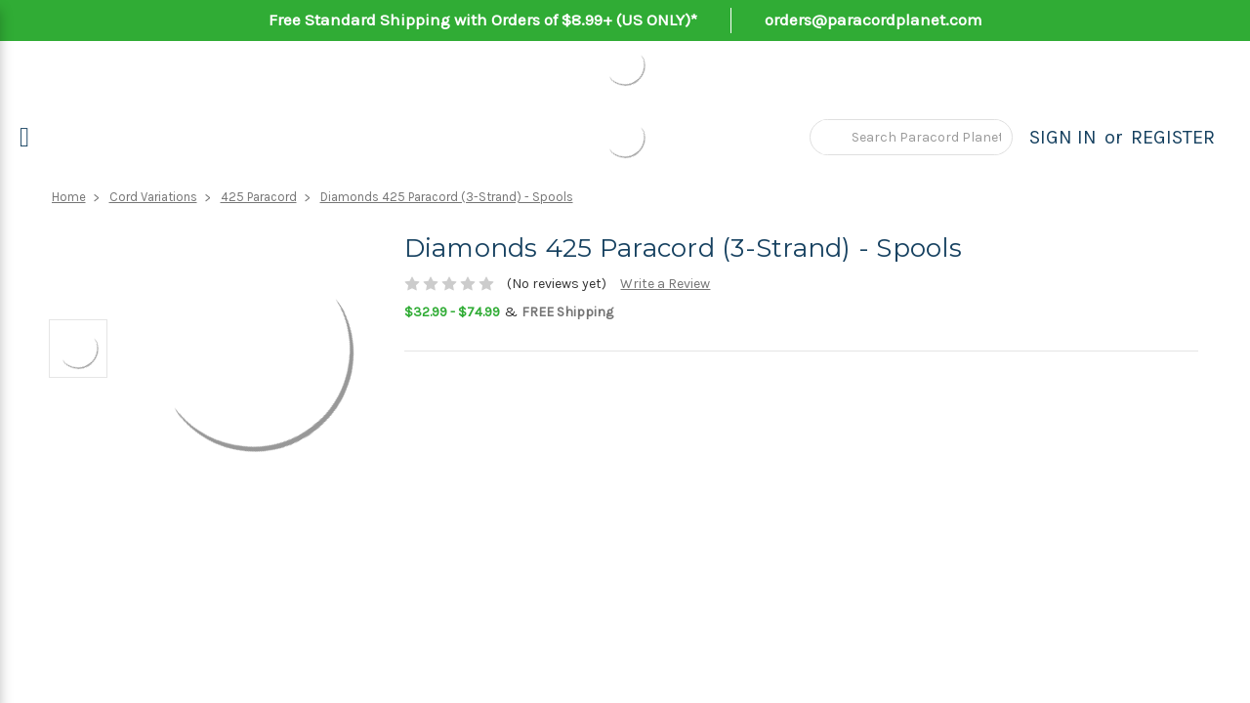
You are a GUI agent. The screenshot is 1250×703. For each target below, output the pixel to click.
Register (1173, 137)
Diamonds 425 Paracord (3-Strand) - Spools (446, 196)
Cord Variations (153, 196)
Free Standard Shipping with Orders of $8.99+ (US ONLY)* (483, 19)
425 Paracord (259, 196)
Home (69, 196)
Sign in (1063, 137)
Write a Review (665, 283)
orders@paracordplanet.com (873, 19)
